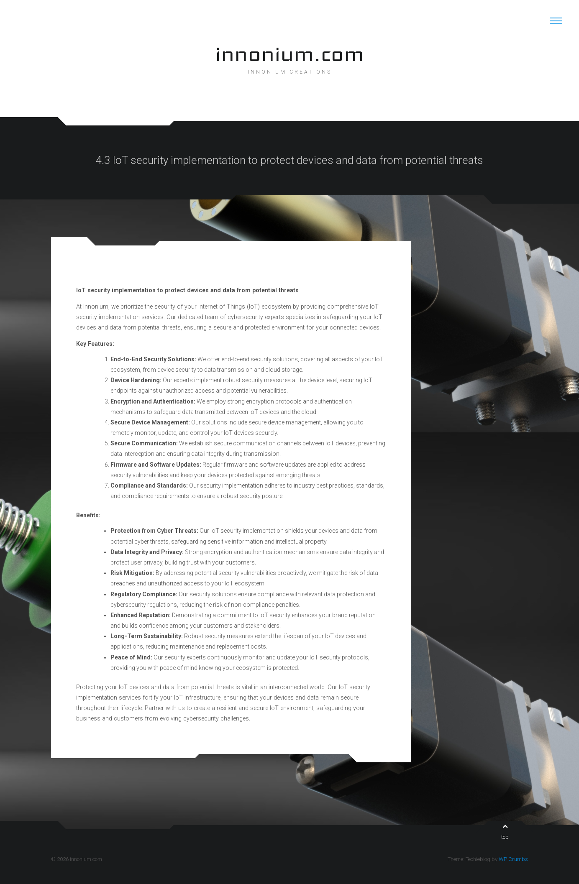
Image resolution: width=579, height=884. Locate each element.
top (505, 831)
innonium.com (289, 54)
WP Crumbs (513, 859)
